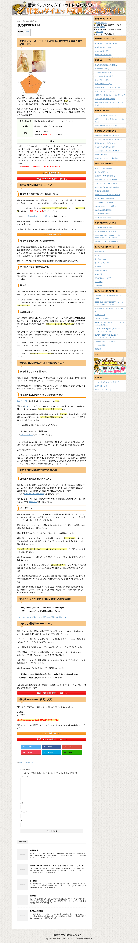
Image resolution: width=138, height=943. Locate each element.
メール (23, 812)
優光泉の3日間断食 (101, 172)
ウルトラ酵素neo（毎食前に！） (106, 227)
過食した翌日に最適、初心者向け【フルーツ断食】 (110, 104)
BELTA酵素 (98, 282)
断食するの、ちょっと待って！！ (106, 91)
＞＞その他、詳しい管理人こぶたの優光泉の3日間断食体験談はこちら (42, 617)
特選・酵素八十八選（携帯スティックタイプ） (109, 310)
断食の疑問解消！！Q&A (103, 84)
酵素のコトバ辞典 (101, 386)
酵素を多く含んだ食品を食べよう (106, 143)
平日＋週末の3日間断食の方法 (105, 99)
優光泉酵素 (100, 27)
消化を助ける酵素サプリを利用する (107, 135)
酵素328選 (98, 274)
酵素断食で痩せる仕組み (103, 47)
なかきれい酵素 (100, 345)
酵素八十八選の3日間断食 (103, 168)
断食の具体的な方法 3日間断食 (106, 65)
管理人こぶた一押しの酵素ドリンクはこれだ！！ (109, 120)
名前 (22, 803)
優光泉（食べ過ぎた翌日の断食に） (107, 231)
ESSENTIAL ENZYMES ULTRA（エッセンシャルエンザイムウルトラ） (57, 866)
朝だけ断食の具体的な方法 (104, 76)
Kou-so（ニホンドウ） (102, 318)
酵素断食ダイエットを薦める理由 (106, 43)
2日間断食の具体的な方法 (103, 69)
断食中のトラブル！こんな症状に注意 (108, 87)
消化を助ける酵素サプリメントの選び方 (108, 139)
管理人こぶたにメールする (104, 390)
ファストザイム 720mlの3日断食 (106, 183)
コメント (24, 777)
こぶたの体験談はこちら (51, 173)
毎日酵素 (33, 881)
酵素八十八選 (22, 401)
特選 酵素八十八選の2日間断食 (106, 180)
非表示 (26, 32)
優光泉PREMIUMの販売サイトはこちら (51, 179)
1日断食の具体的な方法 (103, 72)
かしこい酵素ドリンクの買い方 (105, 115)
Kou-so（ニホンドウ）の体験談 (105, 206)
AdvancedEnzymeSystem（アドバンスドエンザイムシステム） (109, 323)
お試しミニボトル (26, 435)
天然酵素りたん (100, 315)
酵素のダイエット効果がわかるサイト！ (69, 935)
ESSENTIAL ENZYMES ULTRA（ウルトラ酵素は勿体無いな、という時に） (109, 236)
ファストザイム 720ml (103, 263)
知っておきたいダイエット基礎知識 (107, 151)
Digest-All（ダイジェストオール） (106, 341)
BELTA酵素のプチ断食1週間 (104, 202)
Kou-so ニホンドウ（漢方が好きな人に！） (109, 241)
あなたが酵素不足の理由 (103, 55)
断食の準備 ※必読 (101, 80)
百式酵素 (33, 896)
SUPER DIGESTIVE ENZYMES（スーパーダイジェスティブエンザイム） (109, 336)
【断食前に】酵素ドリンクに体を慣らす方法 (110, 95)
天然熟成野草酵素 (36, 911)
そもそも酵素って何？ (102, 51)
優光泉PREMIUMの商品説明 (34, 494)
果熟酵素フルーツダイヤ (103, 278)
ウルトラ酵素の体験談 (102, 214)
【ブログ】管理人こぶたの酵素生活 (107, 382)
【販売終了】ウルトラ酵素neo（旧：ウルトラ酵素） (110, 297)
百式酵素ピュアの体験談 (103, 217)
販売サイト (33, 502)
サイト (22, 821)
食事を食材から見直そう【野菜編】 (107, 158)
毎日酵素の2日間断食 (102, 191)
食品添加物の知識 (101, 154)
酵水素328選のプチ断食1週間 (105, 198)
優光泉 (26, 406)
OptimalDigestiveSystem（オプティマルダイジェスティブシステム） (110, 330)
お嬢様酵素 (34, 850)
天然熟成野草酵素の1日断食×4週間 (107, 187)
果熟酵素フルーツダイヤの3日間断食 (107, 195)
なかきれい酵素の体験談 (103, 210)
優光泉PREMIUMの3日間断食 (105, 176)
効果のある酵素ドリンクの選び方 (38, 216)
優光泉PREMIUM (101, 259)
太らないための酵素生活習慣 (104, 147)
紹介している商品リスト (27, 762)
